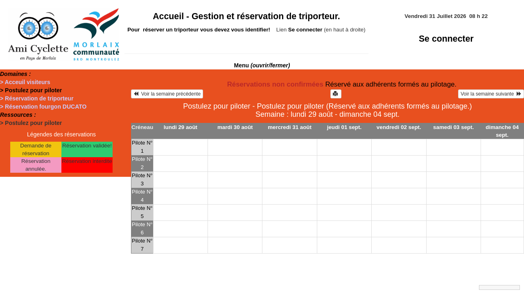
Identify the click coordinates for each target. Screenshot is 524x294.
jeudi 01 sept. (344, 127)
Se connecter (446, 39)
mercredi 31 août (290, 127)
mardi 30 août (235, 127)
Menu (262, 65)
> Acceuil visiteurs (25, 82)
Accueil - (246, 16)
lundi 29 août (180, 127)
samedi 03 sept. (453, 127)
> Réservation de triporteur (36, 98)
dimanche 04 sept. (502, 131)
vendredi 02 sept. (399, 127)
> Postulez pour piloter (31, 90)
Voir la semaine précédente (167, 94)
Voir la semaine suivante (491, 94)
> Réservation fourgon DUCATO (43, 106)
